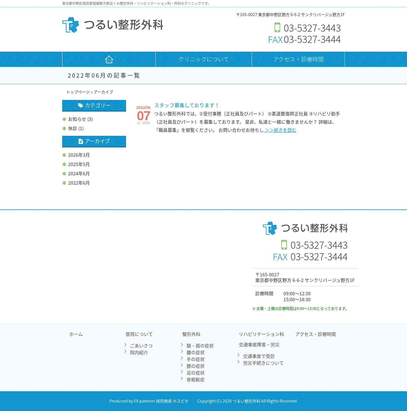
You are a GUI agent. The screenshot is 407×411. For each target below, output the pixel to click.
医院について (139, 334)
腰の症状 (196, 352)
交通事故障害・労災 (259, 345)
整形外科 (191, 334)
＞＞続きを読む (280, 129)
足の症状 (196, 372)
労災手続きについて (263, 362)
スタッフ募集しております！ (187, 105)
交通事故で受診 (259, 356)
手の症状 (196, 359)
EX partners (144, 401)
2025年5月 (79, 164)
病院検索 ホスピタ (172, 401)
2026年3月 (79, 154)
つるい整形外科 (247, 401)
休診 (72, 128)
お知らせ (77, 118)
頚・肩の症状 (200, 345)
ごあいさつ (141, 345)
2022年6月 (79, 182)
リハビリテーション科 (261, 334)
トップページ (78, 92)
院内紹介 (139, 352)
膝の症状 (196, 365)
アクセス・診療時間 (298, 59)
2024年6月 (79, 173)
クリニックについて (203, 59)
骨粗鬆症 (196, 379)
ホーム (76, 334)
